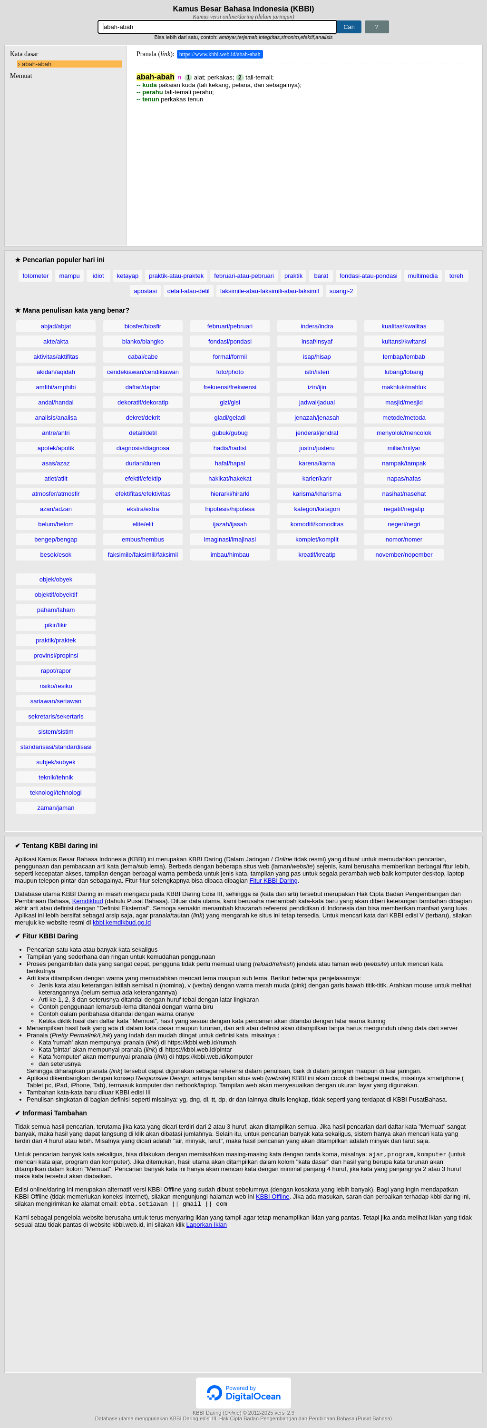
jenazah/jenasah (317, 417)
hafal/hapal (230, 463)
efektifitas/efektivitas (142, 493)
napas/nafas (404, 478)
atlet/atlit (55, 478)
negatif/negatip (404, 508)
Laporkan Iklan (206, 1226)
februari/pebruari (230, 326)
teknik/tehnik (56, 777)
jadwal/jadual (317, 402)
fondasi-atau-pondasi (368, 275)
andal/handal (55, 402)
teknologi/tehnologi (55, 792)
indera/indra (317, 326)
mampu (69, 275)
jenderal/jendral (317, 432)
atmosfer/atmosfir (55, 493)
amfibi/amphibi (56, 387)
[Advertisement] (304, 169)
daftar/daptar (143, 387)
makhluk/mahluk (404, 387)
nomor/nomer (404, 539)
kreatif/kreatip (316, 554)
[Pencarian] (217, 26)
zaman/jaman (55, 807)
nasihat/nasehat (404, 493)
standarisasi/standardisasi (56, 746)
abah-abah (36, 64)
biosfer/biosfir (143, 326)
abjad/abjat (56, 326)
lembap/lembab (404, 356)
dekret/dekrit (143, 417)
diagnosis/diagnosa (143, 448)
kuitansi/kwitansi (404, 341)
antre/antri (56, 432)
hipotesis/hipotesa (229, 508)
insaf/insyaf (317, 341)
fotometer (35, 275)
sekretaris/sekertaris (55, 716)
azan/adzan (56, 508)
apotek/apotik (56, 448)
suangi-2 (341, 291)
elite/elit (142, 524)
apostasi (145, 291)
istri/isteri (317, 371)
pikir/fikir (56, 625)
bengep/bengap (55, 539)
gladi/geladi (230, 417)
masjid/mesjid (404, 402)
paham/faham (56, 609)
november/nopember (404, 554)
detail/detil (143, 432)
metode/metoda (403, 417)
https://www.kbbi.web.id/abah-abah (220, 54)
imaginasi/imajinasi (230, 539)
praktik (293, 275)
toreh (456, 275)
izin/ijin (317, 387)
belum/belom (55, 524)
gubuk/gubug (230, 432)
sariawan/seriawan (56, 701)
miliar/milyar (404, 448)
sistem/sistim (55, 731)
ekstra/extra (143, 508)
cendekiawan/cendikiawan (143, 371)
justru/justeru (316, 448)
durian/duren (143, 463)
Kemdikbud (87, 901)
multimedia (423, 275)
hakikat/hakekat (229, 478)
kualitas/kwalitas (404, 326)
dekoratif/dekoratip (142, 402)
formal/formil (230, 356)
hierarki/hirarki (230, 493)
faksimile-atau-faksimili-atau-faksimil (269, 291)
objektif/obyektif (56, 594)
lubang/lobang (404, 371)
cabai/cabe (143, 356)
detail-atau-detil (188, 291)
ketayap (128, 275)
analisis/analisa (56, 417)
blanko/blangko (143, 341)
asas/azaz (56, 463)
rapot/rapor (56, 670)
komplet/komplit (316, 539)
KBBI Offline (273, 1197)
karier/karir (316, 478)
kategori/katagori (317, 508)
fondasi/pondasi (230, 341)
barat (321, 275)
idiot (98, 275)
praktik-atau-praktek (176, 275)
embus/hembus (143, 539)
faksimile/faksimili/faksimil (143, 554)
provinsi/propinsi (56, 655)
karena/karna (317, 463)
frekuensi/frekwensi (230, 387)
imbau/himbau (230, 554)
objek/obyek (55, 579)
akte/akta (55, 341)
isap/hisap (317, 356)
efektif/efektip (143, 478)
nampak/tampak (404, 463)
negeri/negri (404, 524)
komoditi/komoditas (317, 524)
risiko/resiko (55, 685)
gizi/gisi (230, 402)
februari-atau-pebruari (244, 275)
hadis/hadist (230, 448)
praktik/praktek (56, 640)
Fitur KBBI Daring (274, 880)
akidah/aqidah (56, 371)
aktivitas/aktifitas (55, 356)
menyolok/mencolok (404, 432)
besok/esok (56, 554)
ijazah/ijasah (230, 524)
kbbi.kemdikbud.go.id (122, 922)
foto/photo (230, 371)
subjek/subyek (55, 762)
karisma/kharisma (317, 493)
